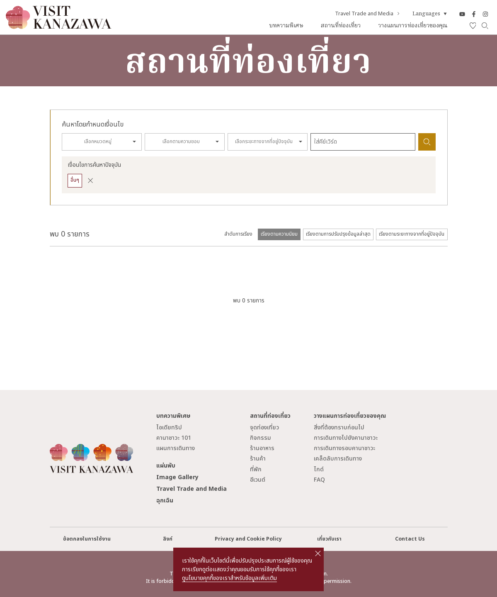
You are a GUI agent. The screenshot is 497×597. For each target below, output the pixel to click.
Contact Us (410, 539)
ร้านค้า (258, 458)
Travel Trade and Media (368, 14)
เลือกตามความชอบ (181, 142)
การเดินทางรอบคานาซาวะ (344, 448)
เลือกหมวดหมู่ (98, 142)
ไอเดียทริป (169, 427)
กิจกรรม (260, 438)
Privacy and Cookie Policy (248, 539)
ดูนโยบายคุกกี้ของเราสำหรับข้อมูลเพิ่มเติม (229, 578)
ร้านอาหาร (262, 448)
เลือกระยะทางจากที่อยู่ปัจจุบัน (264, 142)
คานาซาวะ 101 (173, 438)
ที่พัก (256, 469)
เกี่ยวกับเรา (329, 539)
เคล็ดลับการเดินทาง (338, 458)
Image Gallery (177, 477)
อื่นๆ (74, 180)
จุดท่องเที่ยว (264, 427)
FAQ (319, 479)
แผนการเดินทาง (175, 448)
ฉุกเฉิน (164, 500)
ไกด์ (319, 469)
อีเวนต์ (257, 479)
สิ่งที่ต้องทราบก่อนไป (339, 427)
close (317, 553)
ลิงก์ (167, 539)
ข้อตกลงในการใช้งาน (87, 539)
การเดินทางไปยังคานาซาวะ (346, 438)
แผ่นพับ (165, 465)
